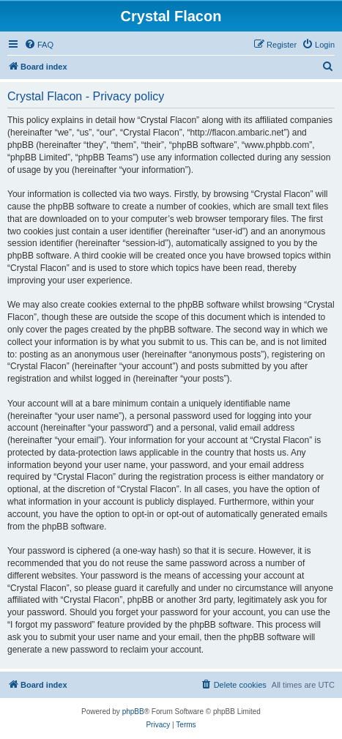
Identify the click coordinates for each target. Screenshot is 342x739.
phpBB (133, 712)
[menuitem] (38, 44)
